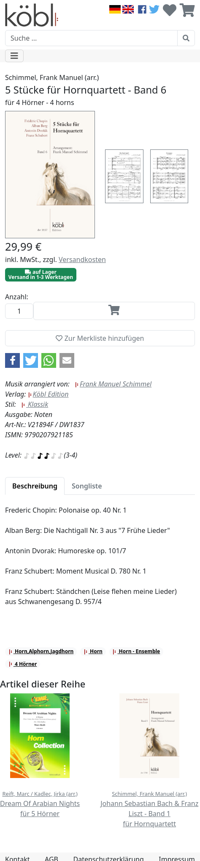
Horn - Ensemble (136, 651)
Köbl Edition (48, 394)
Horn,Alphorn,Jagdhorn (41, 651)
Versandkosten (82, 259)
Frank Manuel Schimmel (113, 384)
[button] (12, 360)
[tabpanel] (100, 561)
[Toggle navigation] (14, 56)
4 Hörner (22, 664)
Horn (93, 651)
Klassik (34, 404)
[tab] (35, 486)
